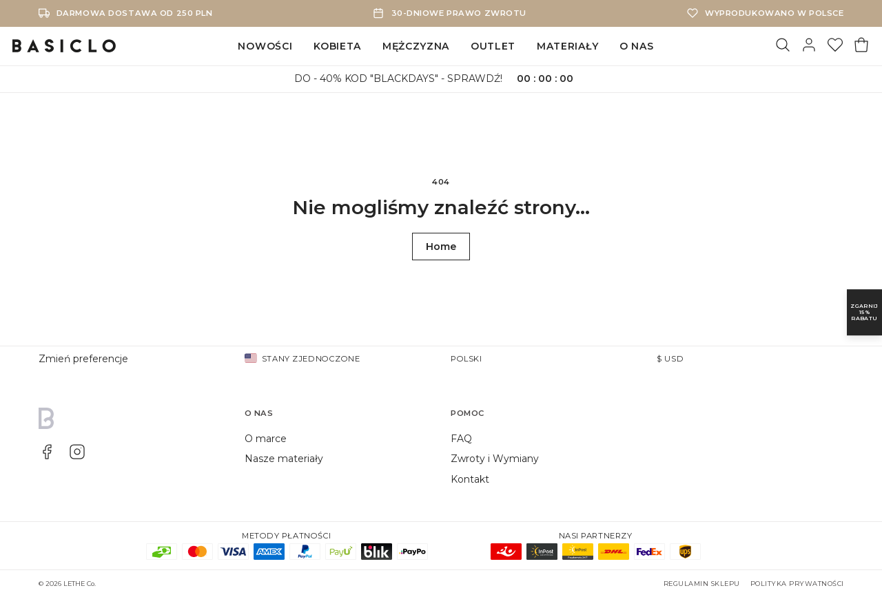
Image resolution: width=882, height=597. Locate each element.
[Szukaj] (783, 46)
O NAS (636, 46)
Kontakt (470, 479)
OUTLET (493, 46)
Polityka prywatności (797, 583)
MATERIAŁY (567, 46)
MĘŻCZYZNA (415, 46)
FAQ (461, 438)
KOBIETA (337, 46)
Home (441, 246)
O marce (266, 438)
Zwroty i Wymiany (495, 458)
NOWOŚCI (265, 46)
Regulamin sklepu (702, 583)
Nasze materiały (284, 458)
